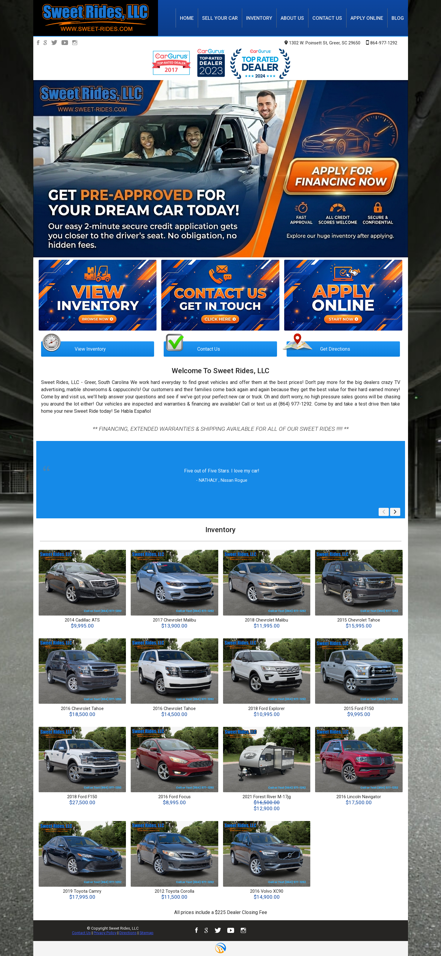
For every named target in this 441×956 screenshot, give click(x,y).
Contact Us (81, 933)
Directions (128, 933)
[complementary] (423, 938)
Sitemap (146, 933)
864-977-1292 (381, 43)
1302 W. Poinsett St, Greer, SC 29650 (322, 43)
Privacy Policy (105, 933)
